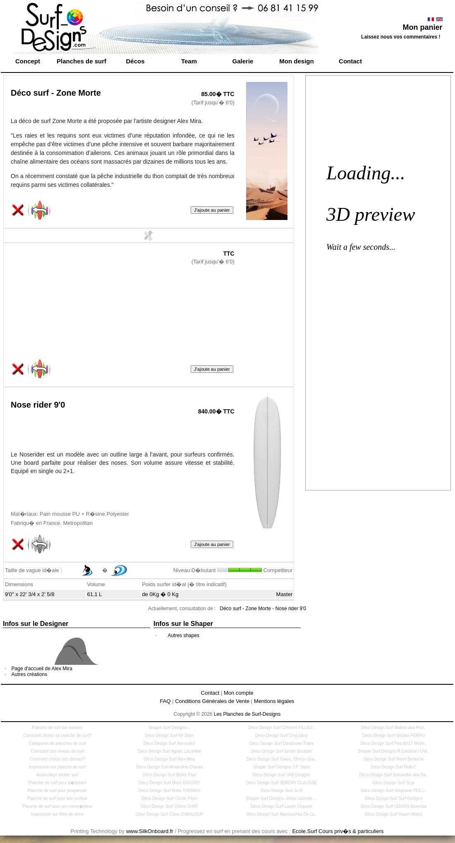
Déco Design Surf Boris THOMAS (169, 790)
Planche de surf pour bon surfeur (57, 798)
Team (189, 61)
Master (284, 594)
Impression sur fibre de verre (57, 814)
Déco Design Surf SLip (393, 782)
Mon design (296, 61)
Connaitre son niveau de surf (57, 751)
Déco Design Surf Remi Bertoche (393, 759)
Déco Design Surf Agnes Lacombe (169, 751)
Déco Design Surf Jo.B (281, 790)
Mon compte (239, 693)
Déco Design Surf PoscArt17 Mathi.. (393, 743)
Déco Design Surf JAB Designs (281, 775)
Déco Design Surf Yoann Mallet (393, 814)
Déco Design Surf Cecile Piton (169, 798)
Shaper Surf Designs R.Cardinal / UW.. (393, 751)
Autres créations (30, 674)
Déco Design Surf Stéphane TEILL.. (393, 790)
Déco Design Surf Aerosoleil (169, 743)
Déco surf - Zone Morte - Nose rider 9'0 (263, 608)
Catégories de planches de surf (57, 743)
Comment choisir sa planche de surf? (57, 735)
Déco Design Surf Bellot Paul (169, 775)
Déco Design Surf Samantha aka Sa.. (393, 775)
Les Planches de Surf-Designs (247, 714)
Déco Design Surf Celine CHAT (169, 806)
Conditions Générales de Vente (212, 701)
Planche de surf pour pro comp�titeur (57, 806)
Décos (135, 61)
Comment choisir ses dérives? (57, 759)
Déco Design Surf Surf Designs (393, 798)
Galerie (243, 61)
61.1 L (94, 594)
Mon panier (422, 27)
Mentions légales (274, 701)
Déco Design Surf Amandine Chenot (169, 767)
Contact (350, 61)
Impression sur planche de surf (57, 767)
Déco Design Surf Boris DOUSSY (169, 782)
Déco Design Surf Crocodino (281, 735)
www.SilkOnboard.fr (149, 831)
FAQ (165, 701)
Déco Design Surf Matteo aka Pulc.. (393, 727)
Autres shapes (183, 635)
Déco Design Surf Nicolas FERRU (393, 735)
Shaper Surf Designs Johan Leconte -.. (281, 798)
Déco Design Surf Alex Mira (169, 759)
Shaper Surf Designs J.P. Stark (281, 767)
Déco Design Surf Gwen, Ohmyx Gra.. (282, 759)
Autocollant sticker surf (57, 775)
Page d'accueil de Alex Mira (42, 669)
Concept (27, 61)
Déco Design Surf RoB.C (394, 767)
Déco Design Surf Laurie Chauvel (281, 806)
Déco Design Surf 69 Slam (169, 735)
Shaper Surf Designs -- (169, 727)
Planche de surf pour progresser (57, 790)
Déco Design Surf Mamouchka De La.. (281, 814)
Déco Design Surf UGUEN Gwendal (394, 806)
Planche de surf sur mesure (57, 727)
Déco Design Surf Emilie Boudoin (281, 751)
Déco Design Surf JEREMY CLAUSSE (281, 782)
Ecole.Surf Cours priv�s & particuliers (337, 831)
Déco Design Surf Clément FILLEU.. (281, 727)
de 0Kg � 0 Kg (160, 594)
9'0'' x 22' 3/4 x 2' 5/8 (29, 594)
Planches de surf (81, 61)
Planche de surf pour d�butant (57, 782)
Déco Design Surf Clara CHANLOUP (169, 814)
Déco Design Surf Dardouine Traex (281, 743)
